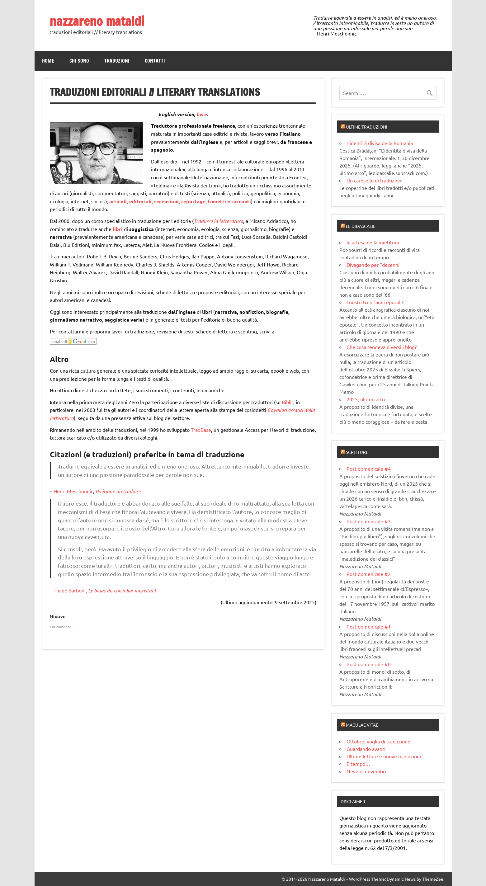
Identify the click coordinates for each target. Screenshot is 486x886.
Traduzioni (117, 60)
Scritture (357, 452)
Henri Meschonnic (73, 491)
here (201, 114)
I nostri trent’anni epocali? (375, 302)
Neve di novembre (367, 771)
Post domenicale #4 (369, 468)
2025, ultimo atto (366, 399)
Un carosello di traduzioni (375, 180)
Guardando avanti (366, 749)
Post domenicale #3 (369, 521)
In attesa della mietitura (373, 242)
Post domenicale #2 (369, 574)
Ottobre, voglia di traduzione (378, 741)
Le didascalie (360, 226)
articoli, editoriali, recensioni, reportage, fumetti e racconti (180, 201)
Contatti (155, 60)
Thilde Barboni (70, 590)
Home (48, 60)
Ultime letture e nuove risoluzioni (384, 756)
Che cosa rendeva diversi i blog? (382, 347)
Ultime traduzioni (366, 127)
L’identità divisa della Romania (380, 143)
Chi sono (79, 60)
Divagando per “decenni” (374, 265)
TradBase (201, 430)
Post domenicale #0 (369, 664)
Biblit (287, 402)
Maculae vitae (362, 725)
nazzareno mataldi (97, 21)
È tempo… (358, 764)
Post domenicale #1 (369, 626)
